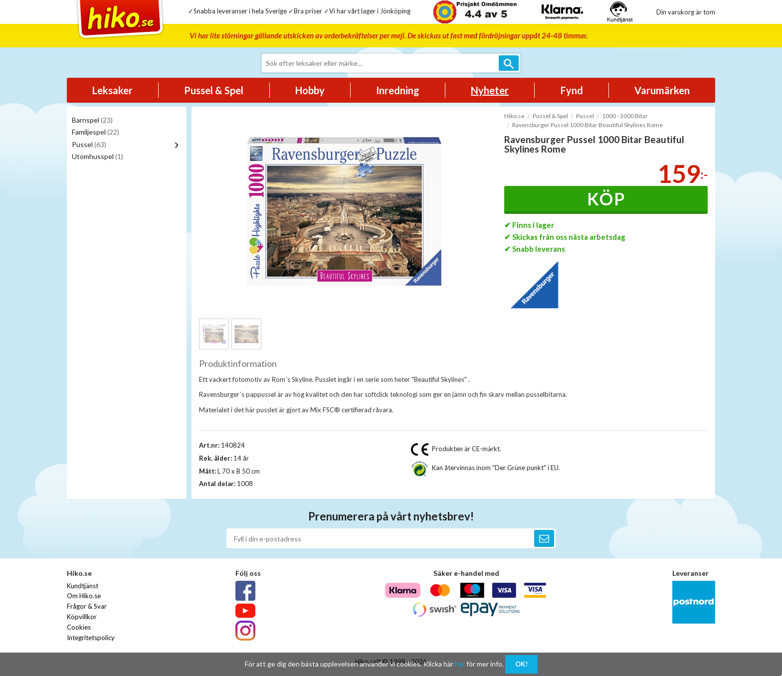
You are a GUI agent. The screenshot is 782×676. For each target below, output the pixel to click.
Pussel (89, 144)
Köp (606, 198)
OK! (521, 664)
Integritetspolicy (91, 638)
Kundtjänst (82, 586)
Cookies (79, 627)
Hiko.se (514, 116)
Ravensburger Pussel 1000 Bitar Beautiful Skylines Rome (587, 125)
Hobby (310, 90)
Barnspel (92, 120)
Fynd (572, 90)
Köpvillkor (82, 617)
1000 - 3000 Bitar (625, 116)
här (460, 664)
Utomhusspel (97, 156)
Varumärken (662, 90)
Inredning (397, 90)
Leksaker (112, 90)
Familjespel (95, 132)
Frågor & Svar (87, 606)
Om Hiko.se (84, 596)
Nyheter (490, 90)
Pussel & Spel (213, 90)
